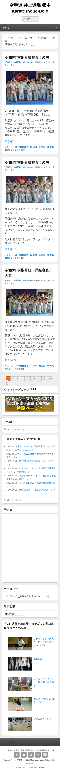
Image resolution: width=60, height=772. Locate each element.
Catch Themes (38, 767)
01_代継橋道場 (21, 147)
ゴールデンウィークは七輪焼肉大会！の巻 (44, 682)
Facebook (17, 755)
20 (34, 378)
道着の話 (38, 658)
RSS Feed (38, 755)
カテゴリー (9, 596)
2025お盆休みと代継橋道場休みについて (36, 490)
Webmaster (28, 62)
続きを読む (13, 141)
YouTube (31, 755)
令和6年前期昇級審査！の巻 (27, 57)
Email (45, 755)
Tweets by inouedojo (14, 429)
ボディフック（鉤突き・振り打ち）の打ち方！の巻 (44, 642)
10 (28, 378)
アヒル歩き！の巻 (43, 719)
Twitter (24, 755)
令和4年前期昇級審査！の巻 (27, 162)
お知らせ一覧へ (12, 500)
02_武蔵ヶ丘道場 (37, 147)
